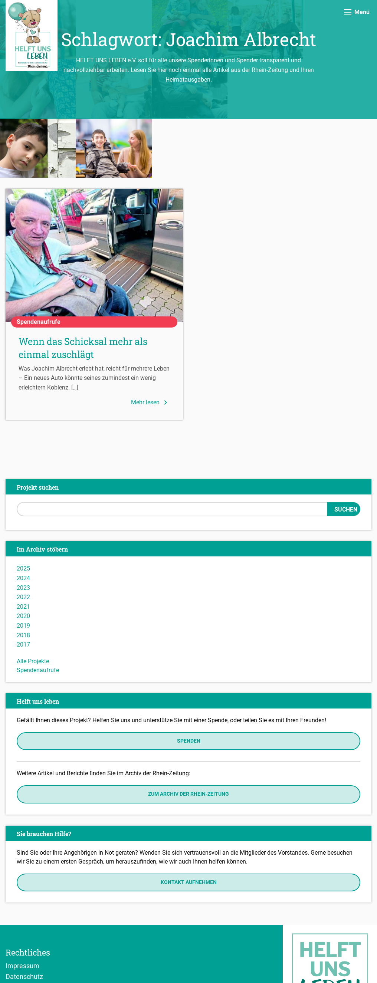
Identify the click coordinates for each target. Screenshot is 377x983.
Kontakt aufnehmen (189, 823)
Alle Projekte (33, 602)
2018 (23, 575)
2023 (23, 528)
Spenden (188, 682)
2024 (23, 519)
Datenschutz (24, 917)
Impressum (22, 906)
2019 (23, 566)
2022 (23, 538)
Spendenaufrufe (38, 611)
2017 (23, 585)
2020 (23, 556)
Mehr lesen (150, 343)
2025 (23, 509)
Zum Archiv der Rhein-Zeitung (188, 735)
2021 (23, 547)
